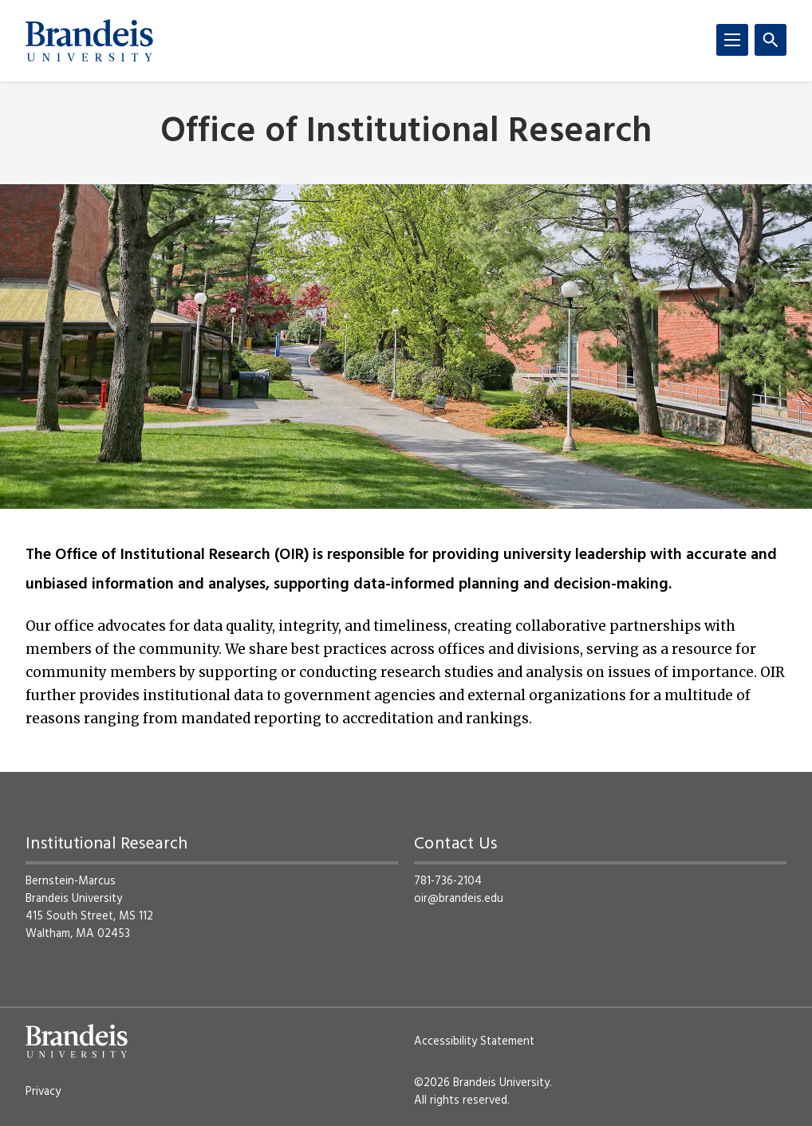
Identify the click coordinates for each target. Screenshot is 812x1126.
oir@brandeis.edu (458, 898)
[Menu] (732, 40)
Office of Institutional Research (406, 132)
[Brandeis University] (89, 40)
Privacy (43, 1091)
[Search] (770, 40)
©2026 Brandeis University (482, 1083)
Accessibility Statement (474, 1041)
